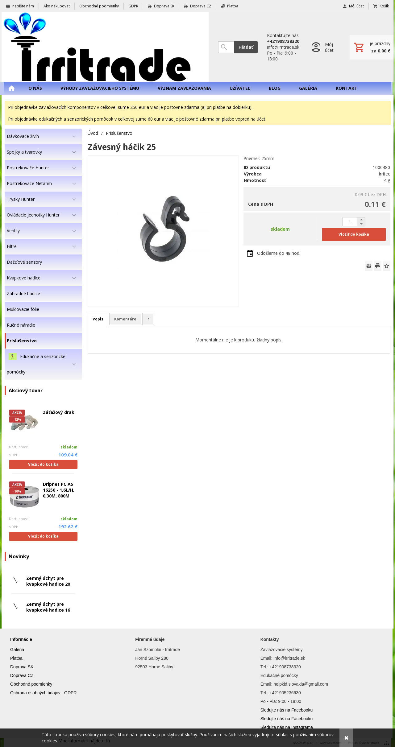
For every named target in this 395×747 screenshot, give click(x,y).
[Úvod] (105, 47)
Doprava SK (21, 666)
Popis (98, 319)
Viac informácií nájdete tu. (85, 741)
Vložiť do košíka (43, 464)
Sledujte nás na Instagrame (286, 727)
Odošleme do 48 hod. (278, 253)
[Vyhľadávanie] (226, 47)
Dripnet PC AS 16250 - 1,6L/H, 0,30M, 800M (58, 490)
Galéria (17, 649)
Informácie (21, 639)
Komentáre (125, 319)
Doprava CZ (21, 675)
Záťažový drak (58, 412)
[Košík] (371, 47)
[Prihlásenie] (324, 47)
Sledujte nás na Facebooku (286, 710)
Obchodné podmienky (31, 684)
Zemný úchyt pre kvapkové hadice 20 (48, 581)
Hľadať (246, 47)
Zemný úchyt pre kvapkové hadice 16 (48, 607)
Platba (16, 658)
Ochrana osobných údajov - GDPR (43, 692)
